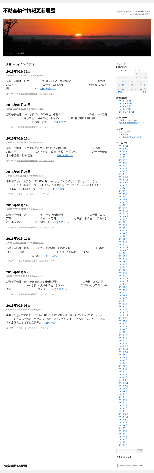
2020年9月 (123, 151)
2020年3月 (123, 168)
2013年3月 (123, 405)
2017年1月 (123, 276)
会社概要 (20, 53)
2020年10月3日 (125, 106)
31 (145, 89)
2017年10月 (123, 250)
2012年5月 (123, 434)
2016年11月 (123, 281)
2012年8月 (123, 425)
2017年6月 (123, 261)
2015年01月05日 (18, 272)
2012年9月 (123, 422)
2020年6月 (123, 160)
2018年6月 (123, 228)
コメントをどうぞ (46, 94)
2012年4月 (123, 436)
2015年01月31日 (18, 71)
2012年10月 (123, 419)
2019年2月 (123, 205)
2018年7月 (123, 225)
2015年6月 (123, 329)
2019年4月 (123, 199)
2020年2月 (123, 171)
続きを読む (48, 88)
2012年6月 (123, 431)
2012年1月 (123, 445)
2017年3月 (123, 270)
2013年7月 (123, 394)
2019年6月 (123, 194)
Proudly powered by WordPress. (131, 466)
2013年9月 (123, 388)
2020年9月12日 (125, 109)
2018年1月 (123, 242)
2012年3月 (123, 439)
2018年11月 (123, 213)
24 (145, 85)
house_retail (38, 75)
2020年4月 (123, 165)
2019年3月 (123, 202)
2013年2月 (123, 408)
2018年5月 (123, 230)
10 (145, 78)
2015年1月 (123, 343)
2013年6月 (123, 397)
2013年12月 (123, 380)
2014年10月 (123, 352)
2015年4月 (123, 335)
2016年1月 (123, 309)
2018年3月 (123, 236)
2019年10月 (123, 182)
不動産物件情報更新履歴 (29, 10)
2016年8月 (123, 290)
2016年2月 (123, 307)
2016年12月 (123, 278)
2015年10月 (123, 318)
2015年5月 (123, 332)
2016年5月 (123, 298)
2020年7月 (123, 157)
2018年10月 (123, 216)
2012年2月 (123, 442)
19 (123, 85)
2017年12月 (123, 244)
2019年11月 (123, 180)
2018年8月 (123, 222)
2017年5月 (123, 264)
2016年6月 (123, 295)
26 (123, 89)
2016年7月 (123, 292)
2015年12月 (123, 312)
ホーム (10, 53)
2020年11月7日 (125, 101)
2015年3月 (123, 338)
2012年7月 (123, 428)
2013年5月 (123, 400)
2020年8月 (123, 154)
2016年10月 (123, 284)
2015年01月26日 (18, 138)
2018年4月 (123, 233)
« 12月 (119, 92)
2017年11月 (123, 247)
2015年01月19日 (18, 205)
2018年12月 (123, 211)
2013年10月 (123, 386)
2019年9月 (123, 185)
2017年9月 (123, 253)
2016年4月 (123, 301)
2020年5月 (123, 163)
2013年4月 (123, 403)
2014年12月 (123, 346)
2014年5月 (123, 366)
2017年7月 (123, 259)
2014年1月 (123, 377)
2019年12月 (123, 177)
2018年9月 (123, 219)
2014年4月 (123, 369)
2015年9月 (123, 321)
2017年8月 (123, 256)
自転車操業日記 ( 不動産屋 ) (130, 137)
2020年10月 (123, 149)
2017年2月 (123, 273)
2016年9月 (123, 287)
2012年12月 (123, 414)
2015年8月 (123, 323)
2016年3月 (123, 304)
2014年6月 (123, 363)
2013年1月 (123, 411)
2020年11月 (123, 146)
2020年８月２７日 (126, 112)
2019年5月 (123, 197)
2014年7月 (123, 360)
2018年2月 (123, 239)
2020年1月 (123, 174)
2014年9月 (123, 355)
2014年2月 (123, 374)
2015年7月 (123, 326)
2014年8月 (123, 357)
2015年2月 (123, 340)
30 (141, 89)
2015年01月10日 (18, 238)
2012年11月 (123, 417)
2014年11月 (123, 349)
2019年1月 (123, 208)
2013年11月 (123, 383)
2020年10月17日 (125, 103)
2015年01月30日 (18, 105)
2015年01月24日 (18, 172)
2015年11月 (123, 315)
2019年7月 (123, 191)
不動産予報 (123, 134)
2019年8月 (123, 188)
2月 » (145, 92)
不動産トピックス (24, 194)
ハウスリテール (125, 132)
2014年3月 (123, 371)
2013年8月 (123, 391)
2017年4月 (123, 267)
